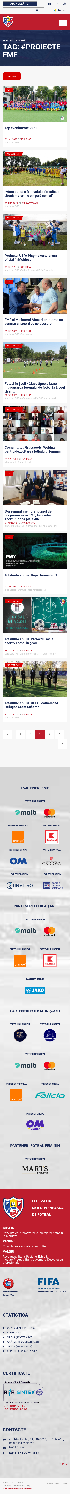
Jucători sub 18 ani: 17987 (22, 1351)
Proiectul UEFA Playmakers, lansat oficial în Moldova (31, 257)
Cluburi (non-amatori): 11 (22, 1346)
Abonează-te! (19, 3)
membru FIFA (45, 1291)
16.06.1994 (61, 1291)
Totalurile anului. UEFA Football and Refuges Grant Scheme (31, 705)
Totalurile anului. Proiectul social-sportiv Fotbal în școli (30, 641)
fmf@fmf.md (17, 1447)
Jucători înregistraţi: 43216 (24, 1342)
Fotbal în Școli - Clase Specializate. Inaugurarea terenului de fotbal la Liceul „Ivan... (35, 387)
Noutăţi (22, 40)
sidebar (11, 76)
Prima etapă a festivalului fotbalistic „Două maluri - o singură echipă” (32, 194)
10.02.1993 (8, 1294)
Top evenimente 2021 (21, 128)
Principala (9, 40)
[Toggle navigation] (63, 23)
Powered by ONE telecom (56, 1483)
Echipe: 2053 (14, 1332)
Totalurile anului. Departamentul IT (31, 575)
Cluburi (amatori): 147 (20, 1337)
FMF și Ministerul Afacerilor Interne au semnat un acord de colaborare (34, 321)
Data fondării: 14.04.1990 (21, 1328)
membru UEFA (11, 1291)
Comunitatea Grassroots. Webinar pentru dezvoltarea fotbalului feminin (33, 449)
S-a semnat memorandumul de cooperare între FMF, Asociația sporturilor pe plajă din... (28, 514)
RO (57, 10)
